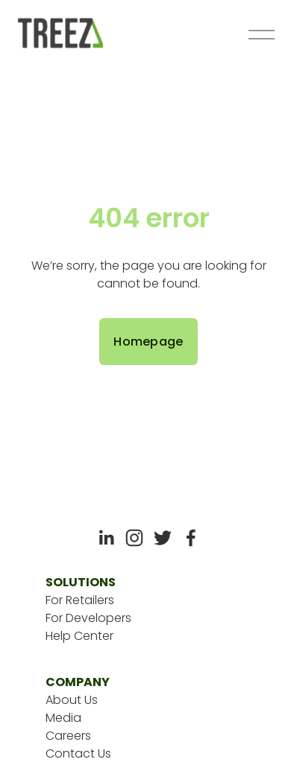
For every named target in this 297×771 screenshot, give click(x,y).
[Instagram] (134, 538)
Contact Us (78, 753)
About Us (72, 699)
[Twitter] (163, 538)
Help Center (79, 635)
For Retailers (80, 600)
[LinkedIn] (106, 538)
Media (63, 717)
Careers (68, 735)
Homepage (148, 341)
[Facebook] (191, 538)
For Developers (88, 617)
